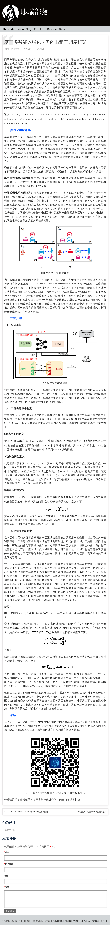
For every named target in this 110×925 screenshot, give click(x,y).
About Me (8, 29)
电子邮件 (8, 864)
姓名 (6, 852)
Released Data (56, 29)
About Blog (24, 29)
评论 (6, 887)
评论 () (40, 48)
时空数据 (15, 48)
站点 (6, 875)
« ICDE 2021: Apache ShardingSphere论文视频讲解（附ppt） (31, 811)
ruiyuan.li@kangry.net (65, 921)
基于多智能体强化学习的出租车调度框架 (45, 42)
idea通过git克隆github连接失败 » (91, 811)
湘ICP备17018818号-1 (94, 921)
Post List (39, 29)
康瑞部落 (34, 11)
